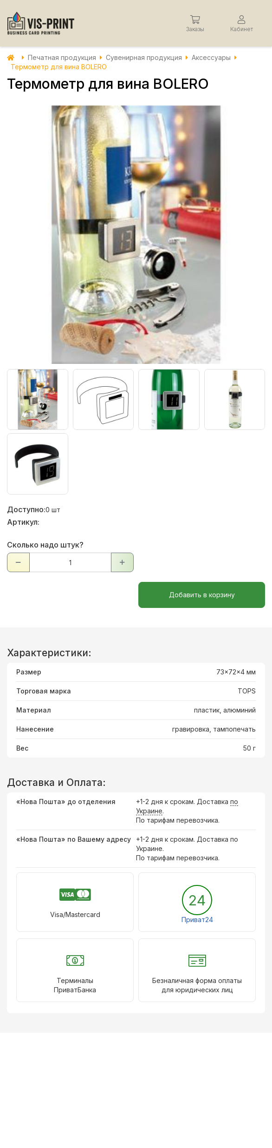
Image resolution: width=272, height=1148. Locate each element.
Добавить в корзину (202, 595)
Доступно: (26, 509)
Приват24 (197, 920)
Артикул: (23, 522)
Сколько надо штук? (45, 544)
